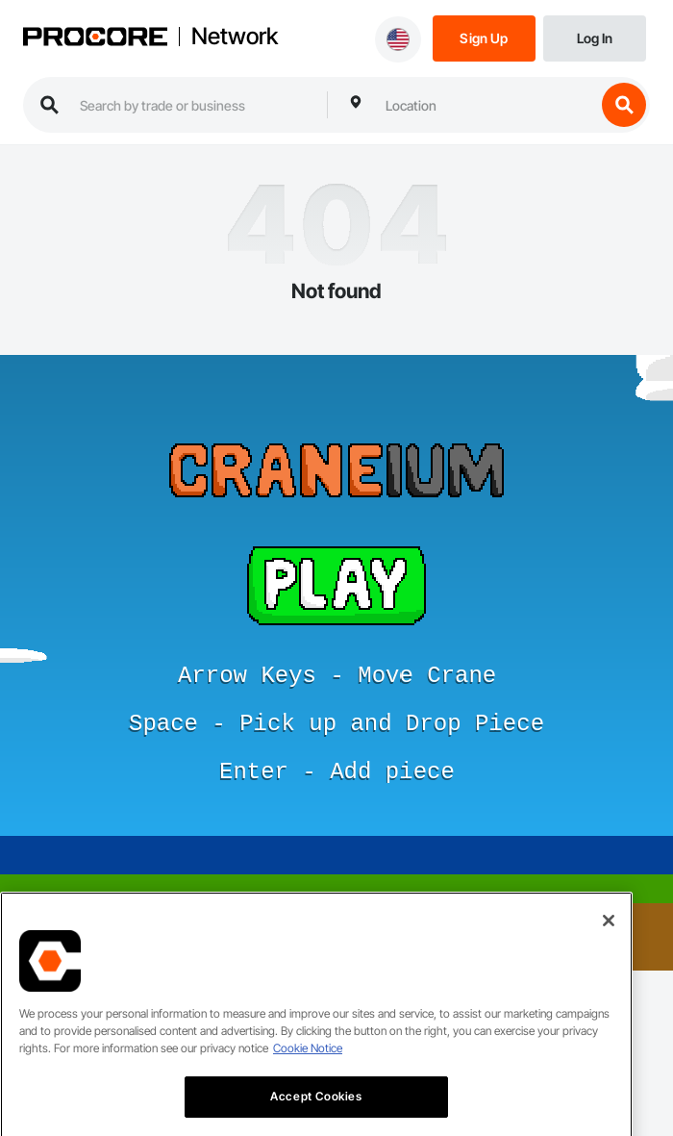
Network (234, 36)
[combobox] (485, 105)
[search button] (624, 105)
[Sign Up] (484, 37)
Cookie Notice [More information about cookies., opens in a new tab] (307, 1068)
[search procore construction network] (193, 105)
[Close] (608, 941)
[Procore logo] (95, 38)
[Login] (594, 37)
